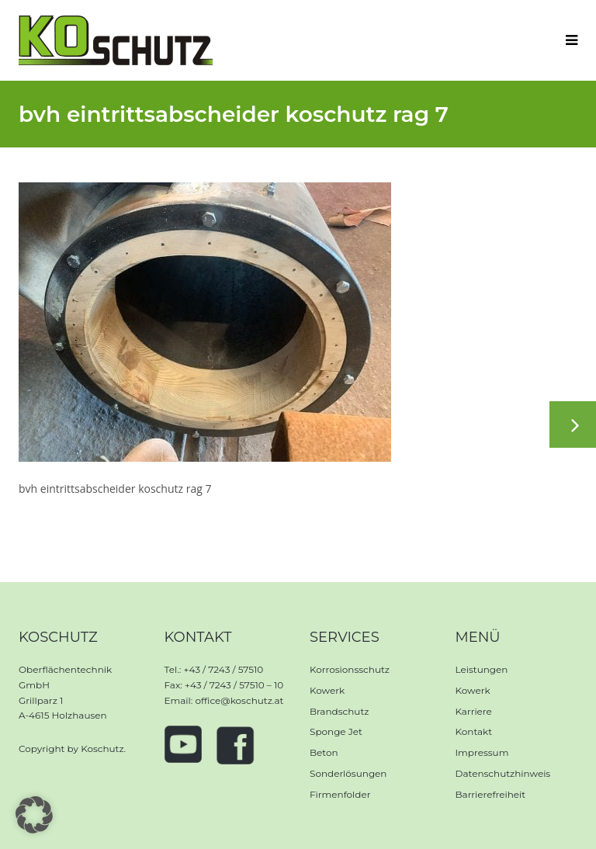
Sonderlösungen (348, 773)
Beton (324, 752)
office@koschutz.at (239, 700)
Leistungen (482, 669)
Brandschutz (339, 711)
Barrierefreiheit (491, 794)
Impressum (482, 752)
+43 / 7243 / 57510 (223, 669)
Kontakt (474, 731)
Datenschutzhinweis (503, 773)
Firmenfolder (340, 794)
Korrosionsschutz (350, 669)
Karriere (474, 711)
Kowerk (327, 690)
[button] (34, 815)
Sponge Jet (336, 731)
